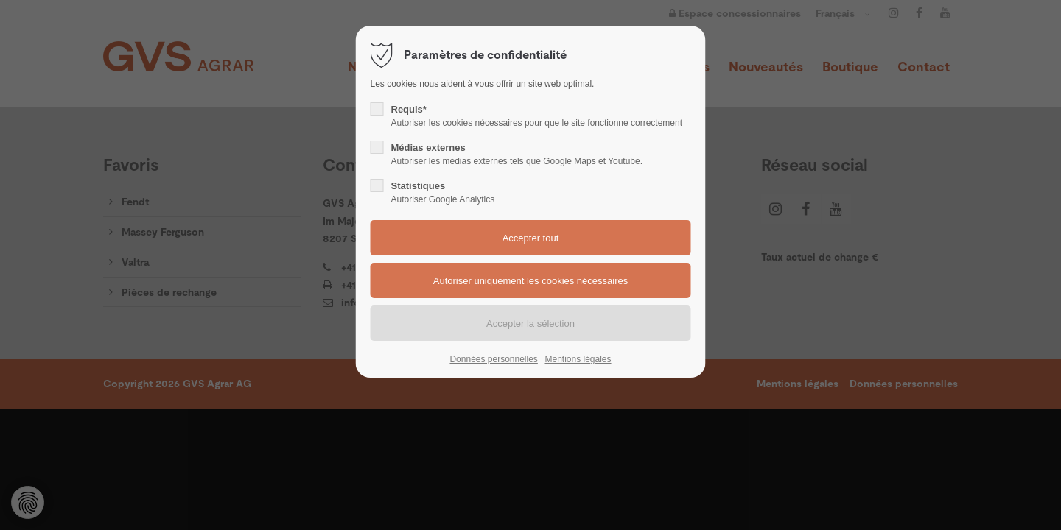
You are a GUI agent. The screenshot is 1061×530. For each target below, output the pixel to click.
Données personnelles (493, 359)
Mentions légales (577, 359)
